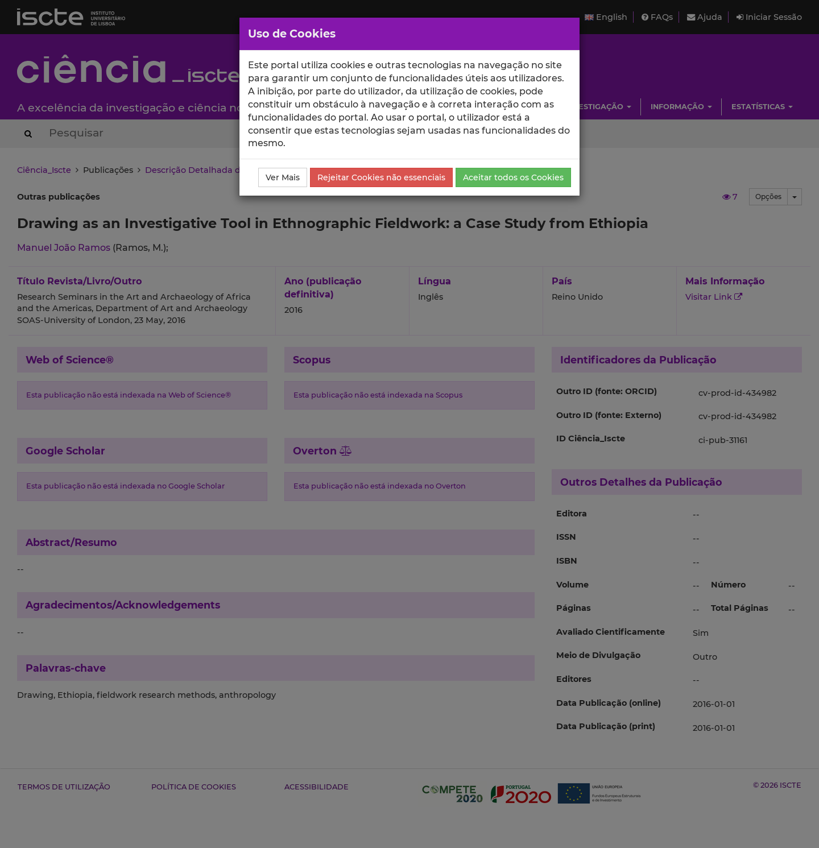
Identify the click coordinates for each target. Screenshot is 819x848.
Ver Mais (283, 177)
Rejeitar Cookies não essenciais (381, 177)
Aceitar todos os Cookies (513, 177)
